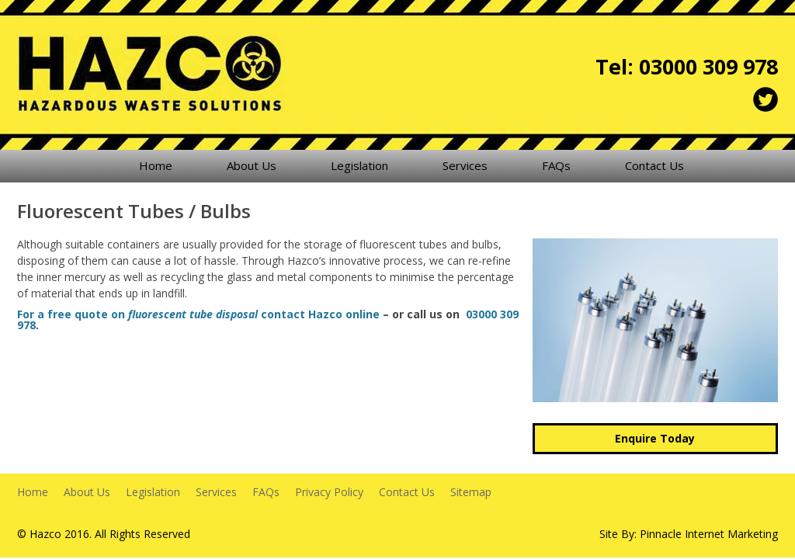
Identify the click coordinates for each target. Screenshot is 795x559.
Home (155, 165)
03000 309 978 (708, 66)
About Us (251, 165)
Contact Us (654, 165)
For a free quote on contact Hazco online (198, 314)
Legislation (359, 165)
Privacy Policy (329, 491)
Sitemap (470, 491)
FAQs (556, 165)
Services (465, 165)
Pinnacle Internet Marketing (709, 533)
